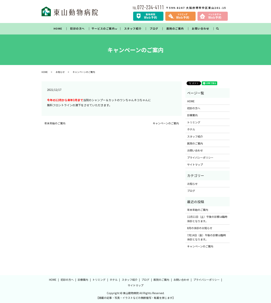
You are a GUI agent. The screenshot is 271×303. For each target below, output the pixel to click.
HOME (57, 28)
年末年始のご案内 (54, 123)
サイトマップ (195, 165)
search (220, 29)
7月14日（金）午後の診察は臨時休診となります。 (206, 237)
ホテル (191, 129)
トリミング (193, 122)
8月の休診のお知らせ (199, 228)
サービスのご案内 (103, 28)
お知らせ (60, 71)
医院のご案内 (175, 28)
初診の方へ (77, 28)
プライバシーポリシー (200, 157)
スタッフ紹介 (132, 28)
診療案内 (192, 115)
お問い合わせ (200, 28)
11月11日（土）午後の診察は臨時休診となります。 (207, 219)
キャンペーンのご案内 (166, 123)
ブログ (154, 28)
